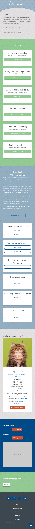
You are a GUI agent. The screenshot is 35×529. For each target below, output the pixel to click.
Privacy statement (17, 508)
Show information (18, 407)
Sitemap (17, 516)
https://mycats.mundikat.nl (20, 398)
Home (17, 505)
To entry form (17, 96)
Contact (6, 485)
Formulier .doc (17, 230)
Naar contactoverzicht (18, 152)
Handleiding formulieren (17, 215)
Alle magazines (17, 438)
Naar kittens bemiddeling (17, 115)
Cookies (17, 512)
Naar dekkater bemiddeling (17, 133)
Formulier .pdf (17, 234)
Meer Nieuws (17, 429)
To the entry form (17, 59)
